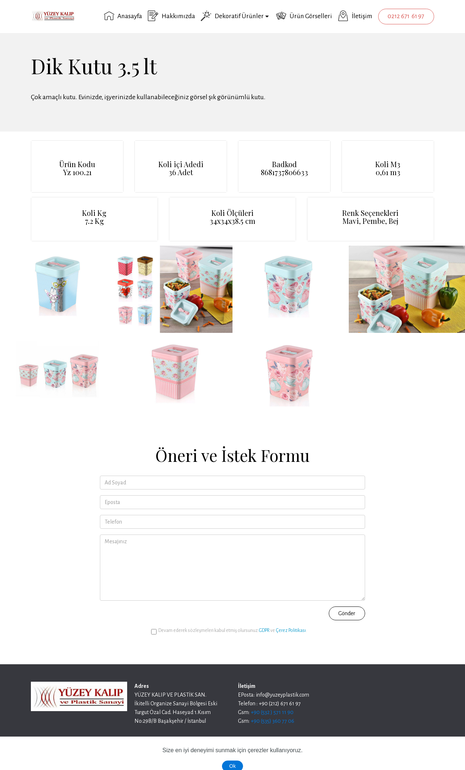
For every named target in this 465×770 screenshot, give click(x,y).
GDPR (264, 630)
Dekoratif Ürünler (232, 16)
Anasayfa (123, 16)
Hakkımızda (171, 16)
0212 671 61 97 (406, 16)
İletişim (355, 16)
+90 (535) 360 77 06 (272, 721)
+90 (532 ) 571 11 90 (272, 712)
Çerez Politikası (291, 630)
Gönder (346, 613)
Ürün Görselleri (304, 16)
